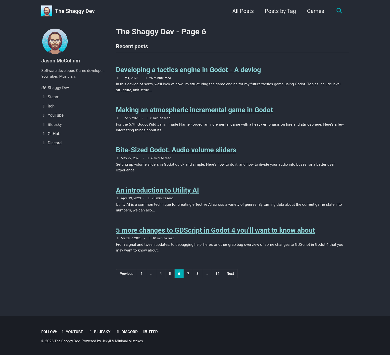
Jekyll (108, 341)
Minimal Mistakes (132, 341)
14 (217, 283)
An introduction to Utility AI (157, 197)
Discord (130, 332)
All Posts (241, 11)
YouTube (73, 332)
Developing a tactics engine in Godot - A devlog (188, 71)
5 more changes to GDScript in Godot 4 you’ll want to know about (215, 239)
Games (313, 11)
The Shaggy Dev (75, 11)
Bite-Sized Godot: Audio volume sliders (176, 155)
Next (230, 283)
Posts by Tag (278, 11)
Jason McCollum (62, 60)
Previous (126, 283)
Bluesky (102, 332)
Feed (155, 332)
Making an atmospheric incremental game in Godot (194, 113)
